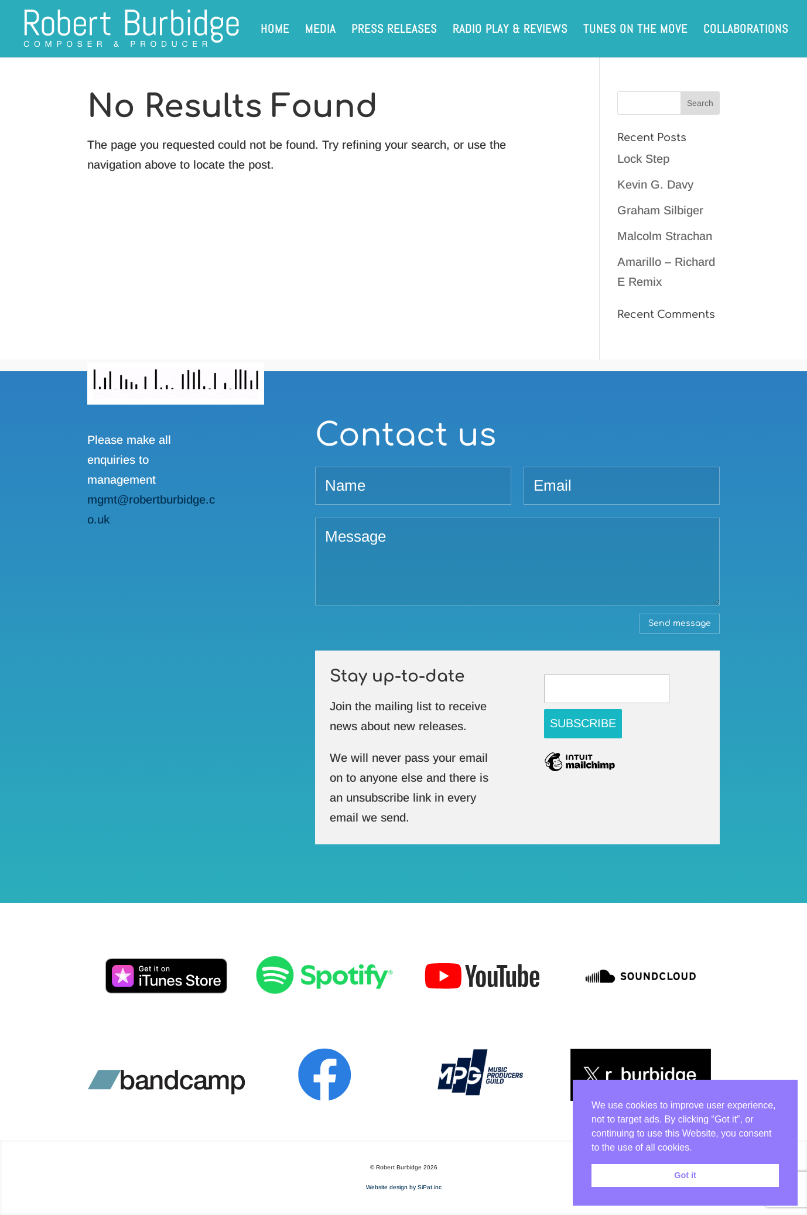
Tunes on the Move (635, 30)
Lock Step (643, 158)
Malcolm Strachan (664, 236)
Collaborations (745, 30)
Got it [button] (685, 1175)
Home (275, 30)
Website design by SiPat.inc (404, 1187)
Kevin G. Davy (655, 184)
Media (320, 30)
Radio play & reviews (510, 30)
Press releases (394, 30)
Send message (679, 623)
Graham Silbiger (660, 210)
